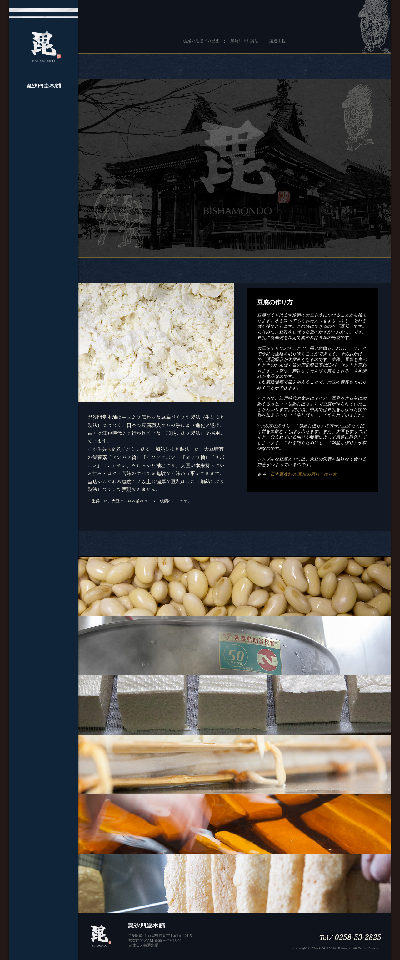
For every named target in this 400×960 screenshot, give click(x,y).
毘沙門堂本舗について (43, 115)
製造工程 (277, 41)
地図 (43, 153)
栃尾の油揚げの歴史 (201, 41)
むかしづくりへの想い (43, 128)
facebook (43, 166)
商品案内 (43, 141)
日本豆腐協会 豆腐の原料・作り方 (303, 474)
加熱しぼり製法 (244, 41)
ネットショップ (43, 179)
